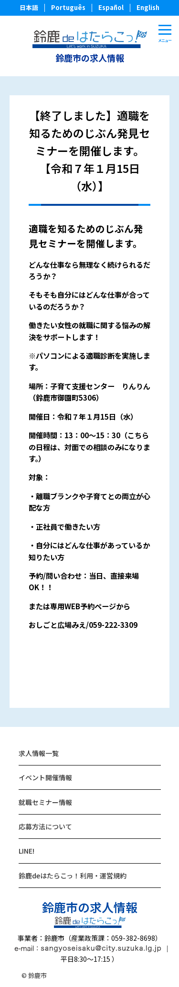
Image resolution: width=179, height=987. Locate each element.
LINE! (26, 851)
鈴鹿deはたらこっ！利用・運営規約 (72, 875)
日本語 (29, 7)
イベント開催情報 (45, 777)
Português (68, 7)
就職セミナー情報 (45, 802)
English (148, 7)
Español (111, 7)
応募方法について (45, 826)
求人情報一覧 (39, 753)
